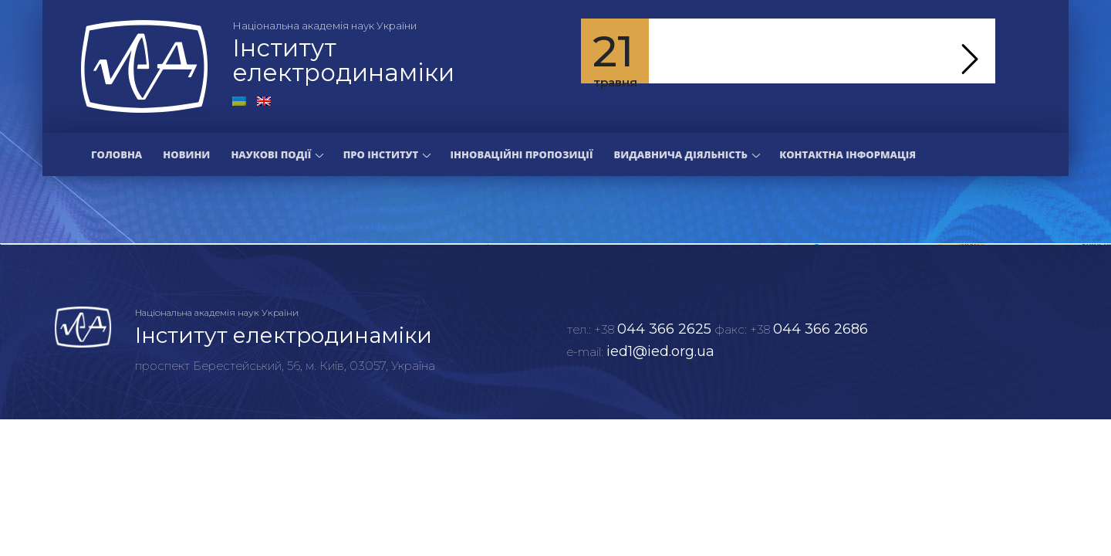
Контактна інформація (847, 154)
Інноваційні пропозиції (522, 154)
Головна (116, 154)
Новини (186, 154)
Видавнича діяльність (680, 154)
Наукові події (271, 154)
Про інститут (380, 154)
